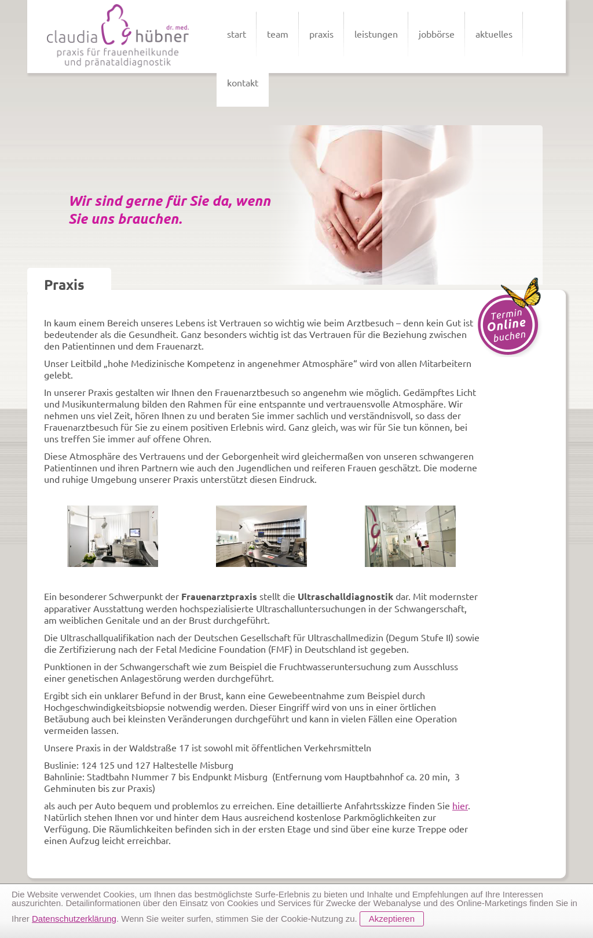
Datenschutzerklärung (74, 919)
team (277, 33)
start (236, 33)
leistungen (376, 33)
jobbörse (437, 33)
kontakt (242, 82)
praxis (321, 33)
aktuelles (494, 33)
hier (460, 805)
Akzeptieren (392, 919)
